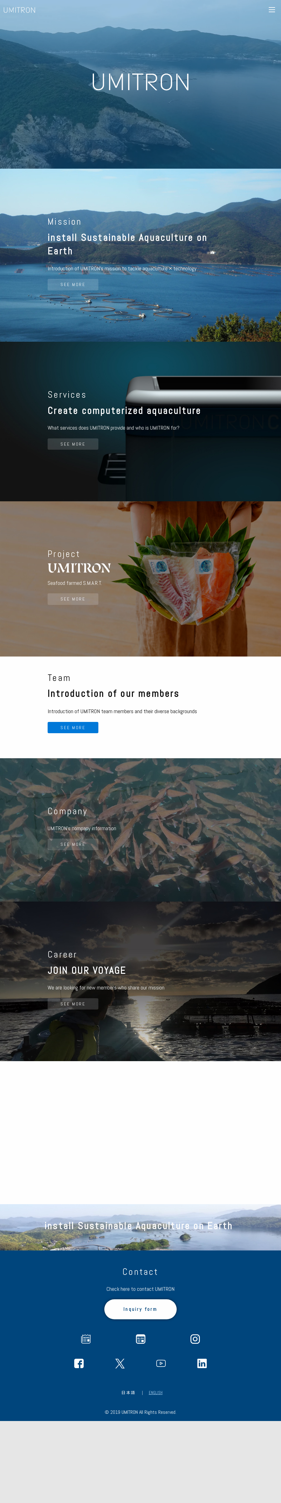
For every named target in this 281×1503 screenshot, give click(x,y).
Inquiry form (140, 1391)
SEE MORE (75, 308)
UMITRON (19, 10)
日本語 (128, 1474)
